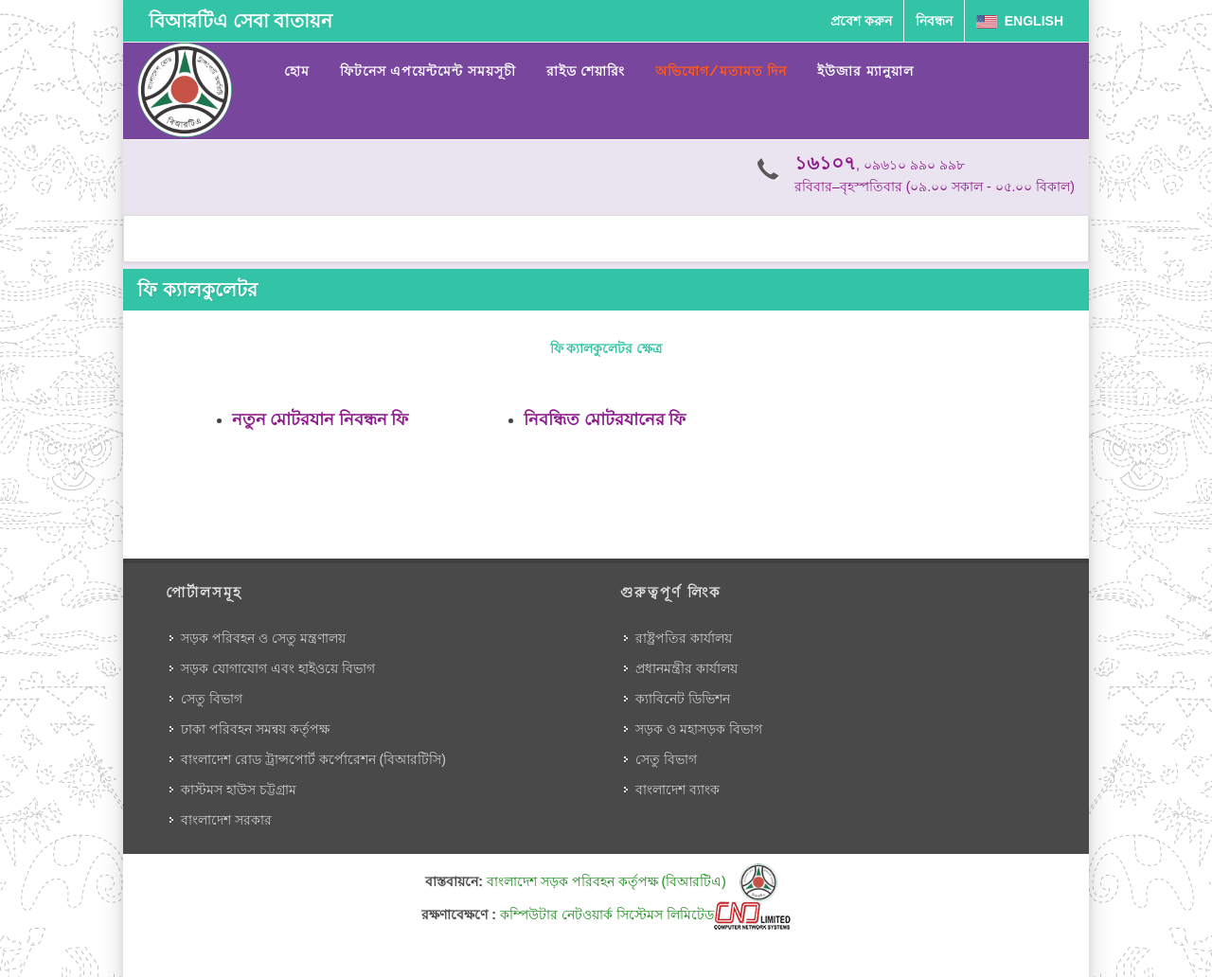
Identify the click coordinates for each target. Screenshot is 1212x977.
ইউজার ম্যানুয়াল (865, 71)
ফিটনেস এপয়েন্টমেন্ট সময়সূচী (428, 71)
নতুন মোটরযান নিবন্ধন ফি (320, 419)
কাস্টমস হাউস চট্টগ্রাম (238, 789)
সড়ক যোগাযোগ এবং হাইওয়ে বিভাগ (278, 668)
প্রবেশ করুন (861, 20)
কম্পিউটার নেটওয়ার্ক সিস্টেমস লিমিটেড (645, 914)
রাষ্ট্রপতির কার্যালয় (683, 638)
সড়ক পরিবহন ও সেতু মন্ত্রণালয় (263, 638)
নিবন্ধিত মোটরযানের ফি (605, 419)
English (1019, 20)
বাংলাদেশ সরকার (226, 819)
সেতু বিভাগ (211, 698)
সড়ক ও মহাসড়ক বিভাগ (698, 729)
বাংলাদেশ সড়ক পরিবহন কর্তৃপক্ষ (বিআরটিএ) (632, 881)
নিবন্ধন (934, 20)
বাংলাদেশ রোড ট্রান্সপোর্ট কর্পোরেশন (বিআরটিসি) (313, 759)
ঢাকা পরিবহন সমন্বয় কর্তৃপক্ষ (255, 729)
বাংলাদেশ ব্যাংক (677, 789)
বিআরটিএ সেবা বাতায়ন (240, 20)
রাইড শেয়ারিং (585, 71)
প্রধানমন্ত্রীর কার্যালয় (686, 668)
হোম (297, 71)
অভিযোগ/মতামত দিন (721, 71)
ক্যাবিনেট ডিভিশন (682, 698)
